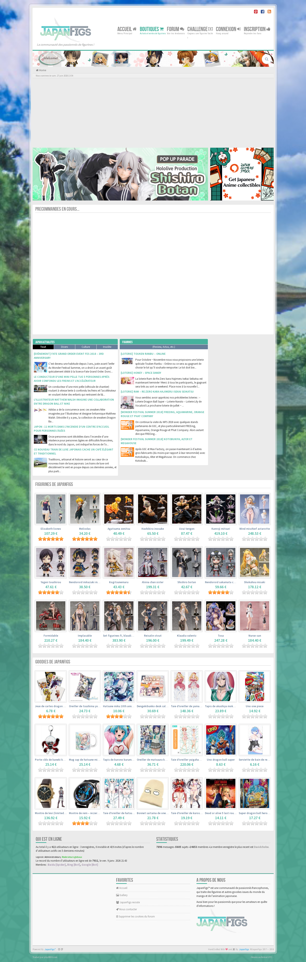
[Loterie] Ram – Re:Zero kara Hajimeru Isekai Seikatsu (157, 391)
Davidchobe (261, 847)
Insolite (107, 347)
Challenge (200, 29)
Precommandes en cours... (57, 209)
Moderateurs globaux (72, 857)
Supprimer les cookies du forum (135, 916)
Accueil (127, 29)
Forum (175, 29)
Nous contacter (126, 909)
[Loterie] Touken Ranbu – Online (143, 354)
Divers (64, 347)
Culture (86, 347)
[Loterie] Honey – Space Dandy (141, 373)
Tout (43, 347)
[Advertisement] (153, 112)
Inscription (257, 29)
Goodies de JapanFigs (52, 662)
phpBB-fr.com (50, 957)
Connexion (228, 29)
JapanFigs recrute (128, 902)
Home (42, 70)
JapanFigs (244, 949)
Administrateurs (53, 857)
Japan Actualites (45, 342)
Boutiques (152, 29)
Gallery (122, 895)
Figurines (127, 342)
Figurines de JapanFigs (54, 484)
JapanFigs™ (50, 949)
